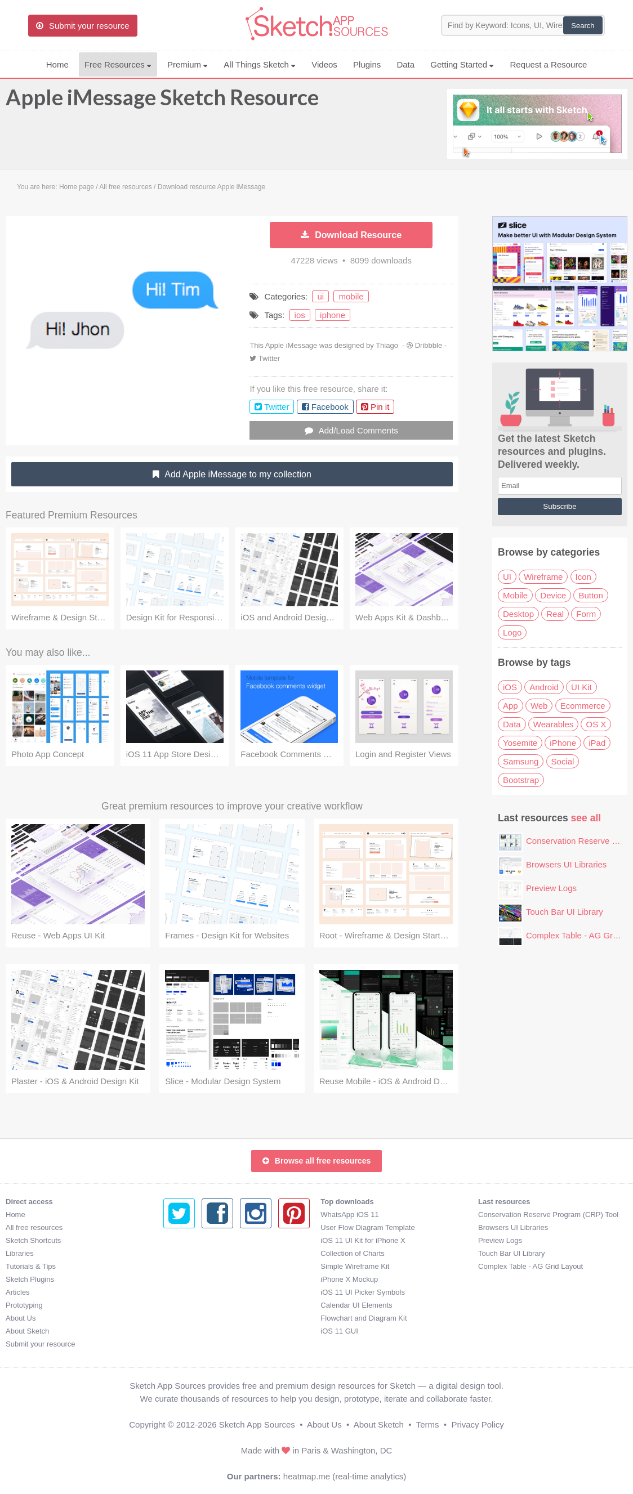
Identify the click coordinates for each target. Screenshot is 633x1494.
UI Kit (581, 687)
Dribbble (428, 345)
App (510, 705)
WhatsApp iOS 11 (192, 1214)
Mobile (515, 595)
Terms (427, 1424)
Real (555, 614)
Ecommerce (582, 705)
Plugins (367, 64)
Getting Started (462, 64)
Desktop (518, 614)
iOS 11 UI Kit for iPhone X (205, 1240)
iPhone (563, 743)
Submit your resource (40, 1344)
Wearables (553, 724)
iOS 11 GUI (181, 1331)
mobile (350, 296)
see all (586, 818)
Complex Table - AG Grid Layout (372, 1266)
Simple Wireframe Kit (197, 1266)
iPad (597, 743)
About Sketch (27, 1331)
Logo (512, 632)
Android (544, 687)
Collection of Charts (195, 1253)
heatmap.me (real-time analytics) (344, 1476)
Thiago (387, 345)
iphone (332, 315)
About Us (20, 1318)
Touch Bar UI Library (564, 911)
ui (320, 296)
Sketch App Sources (257, 1424)
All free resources (34, 1227)
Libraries (20, 1253)
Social (562, 761)
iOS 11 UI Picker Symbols (205, 1292)
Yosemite (520, 743)
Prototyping (24, 1305)
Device (553, 595)
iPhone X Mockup (192, 1279)
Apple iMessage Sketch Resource (162, 102)
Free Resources (117, 64)
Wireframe (543, 577)
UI (507, 577)
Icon (583, 577)
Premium (187, 64)
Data (405, 64)
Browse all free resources (316, 1160)
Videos (324, 64)
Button (590, 595)
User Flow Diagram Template (210, 1227)
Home (57, 64)
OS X (596, 724)
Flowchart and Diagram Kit (206, 1318)
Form (586, 614)
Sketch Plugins (30, 1279)
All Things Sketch (260, 64)
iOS (510, 687)
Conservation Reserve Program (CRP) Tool (390, 1214)
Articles (18, 1292)
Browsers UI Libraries (566, 864)
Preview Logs (551, 888)
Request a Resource (548, 64)
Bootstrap (521, 780)
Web (539, 705)
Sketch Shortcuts (33, 1240)
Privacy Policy (477, 1424)
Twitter (269, 358)
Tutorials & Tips (31, 1266)
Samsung (520, 761)
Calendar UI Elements (199, 1305)
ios (300, 315)
